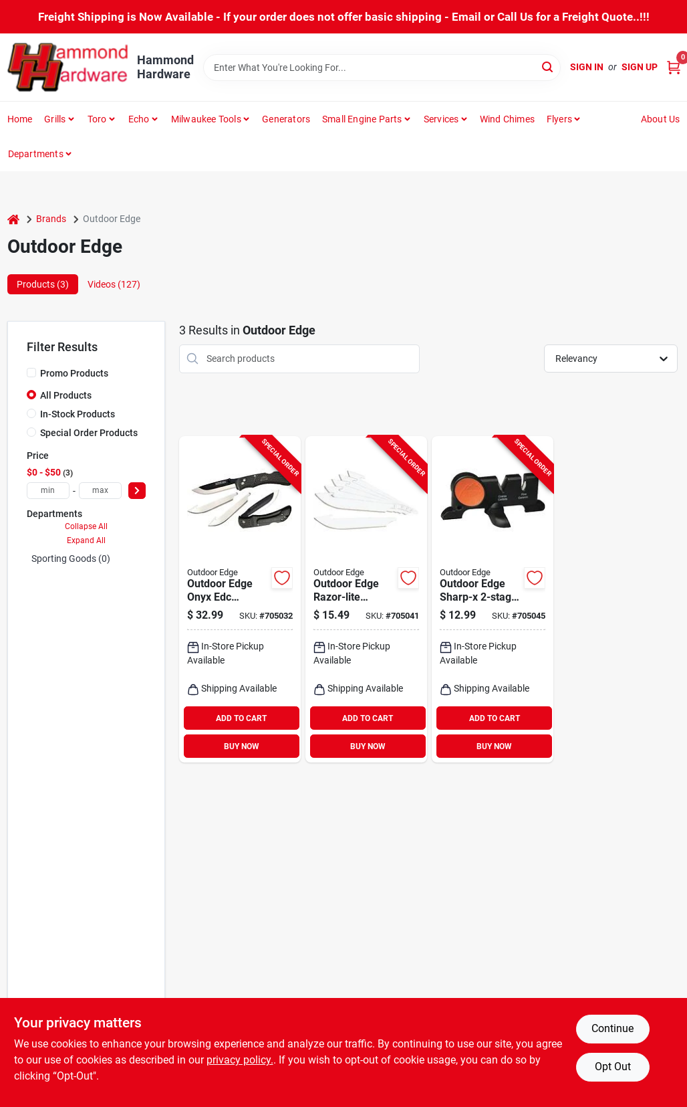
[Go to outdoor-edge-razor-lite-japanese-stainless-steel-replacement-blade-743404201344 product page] (366, 599)
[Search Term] (382, 67)
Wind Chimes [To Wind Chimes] (507, 119)
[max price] (100, 490)
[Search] (548, 67)
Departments (35, 153)
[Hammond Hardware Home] (67, 67)
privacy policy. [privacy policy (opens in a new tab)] (240, 1059)
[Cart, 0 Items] (673, 67)
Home (20, 119)
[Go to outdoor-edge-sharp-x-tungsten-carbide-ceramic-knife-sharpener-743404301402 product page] (492, 599)
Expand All (86, 540)
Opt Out (613, 1066)
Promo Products (74, 373)
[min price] (48, 490)
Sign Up (640, 67)
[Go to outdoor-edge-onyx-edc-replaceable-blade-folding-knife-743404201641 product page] (240, 599)
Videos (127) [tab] (114, 284)
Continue (612, 1028)
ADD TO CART (241, 718)
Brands (51, 218)
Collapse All (86, 526)
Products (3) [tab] (43, 284)
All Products (66, 395)
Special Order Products (89, 432)
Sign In (586, 67)
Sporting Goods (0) (70, 558)
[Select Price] (137, 490)
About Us (660, 119)
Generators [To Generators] (286, 119)
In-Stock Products (77, 414)
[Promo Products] (31, 372)
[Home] (13, 219)
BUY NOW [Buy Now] (241, 746)
